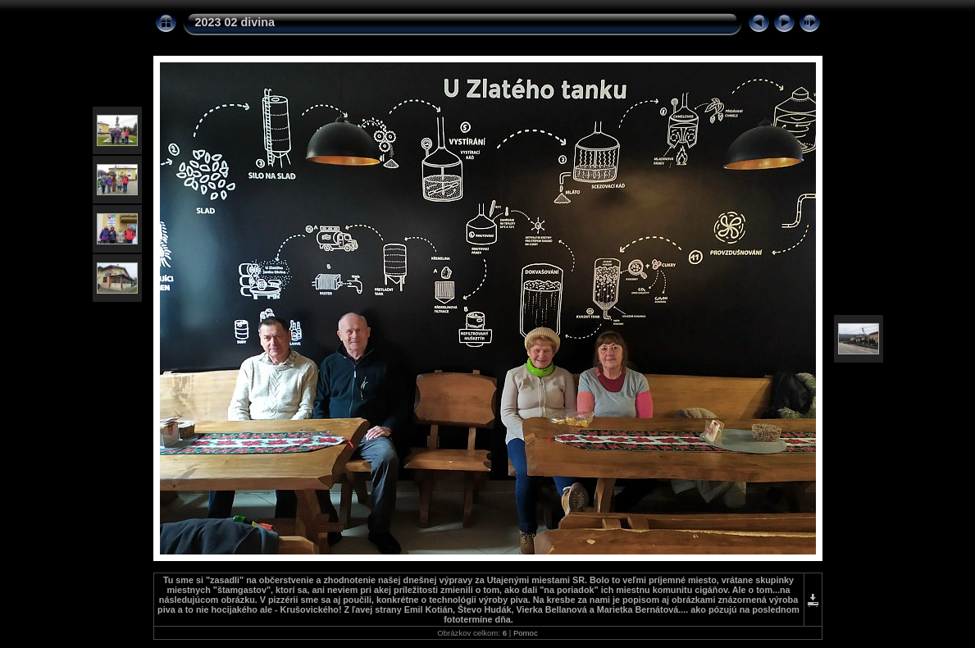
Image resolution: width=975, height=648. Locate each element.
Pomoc (525, 632)
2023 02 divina (235, 22)
